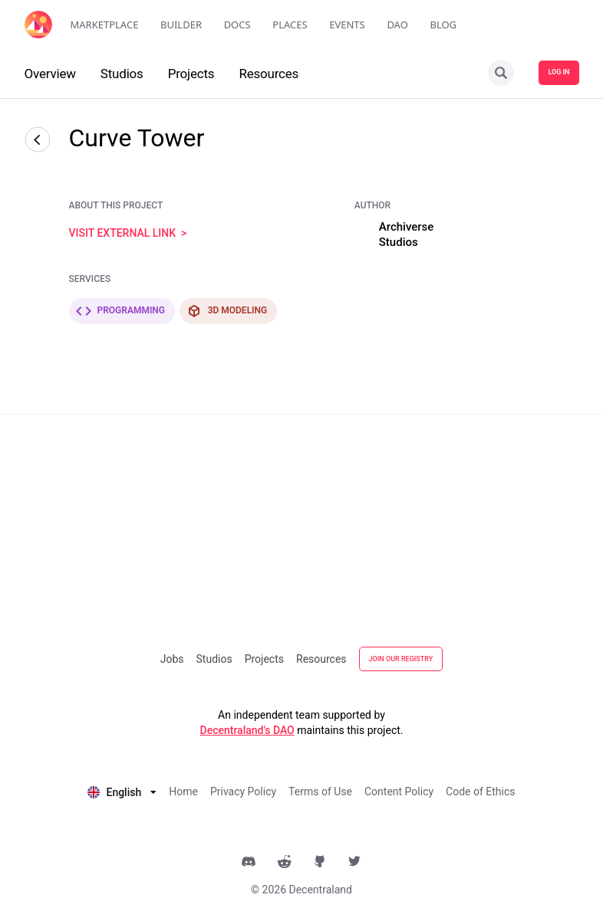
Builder (181, 24)
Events (347, 24)
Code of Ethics (480, 791)
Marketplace (105, 24)
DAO (397, 24)
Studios (214, 659)
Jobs (172, 659)
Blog (443, 24)
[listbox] (122, 791)
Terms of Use (320, 791)
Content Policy (398, 791)
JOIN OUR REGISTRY (401, 659)
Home (183, 791)
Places (289, 24)
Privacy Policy (243, 791)
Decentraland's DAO (247, 730)
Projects (264, 659)
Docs (237, 24)
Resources (321, 659)
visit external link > (128, 233)
